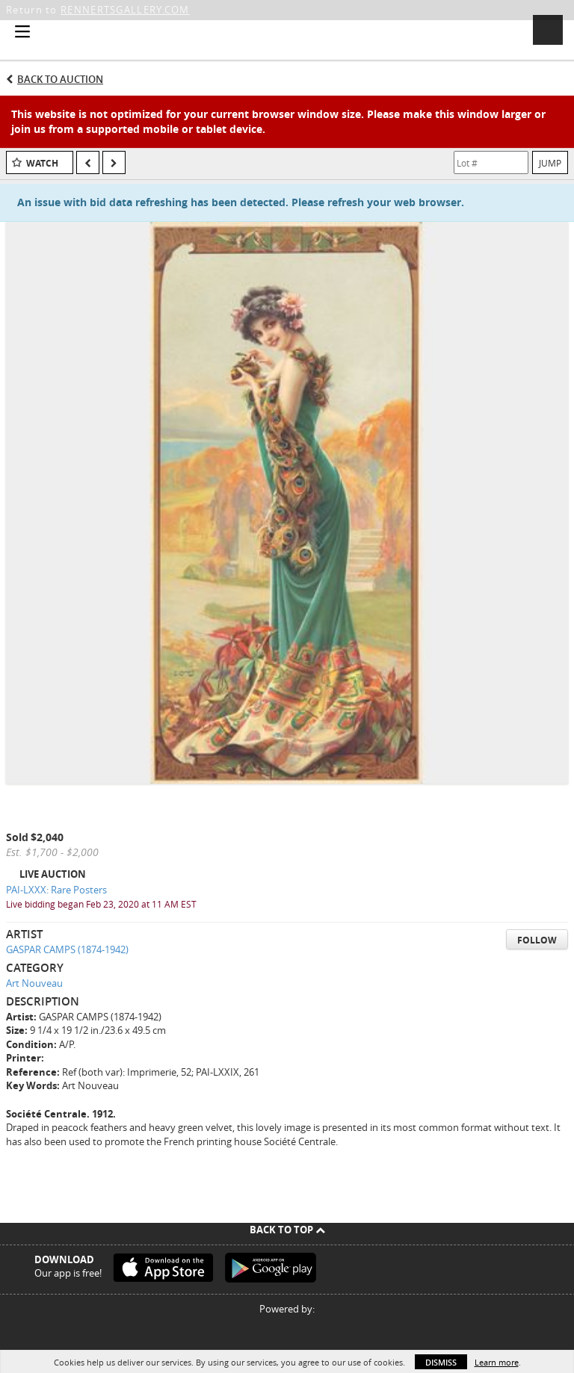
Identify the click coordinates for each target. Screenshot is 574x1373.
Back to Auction (60, 79)
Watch (42, 163)
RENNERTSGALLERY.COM (125, 9)
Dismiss (441, 1362)
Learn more (497, 1362)
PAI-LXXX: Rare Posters (56, 889)
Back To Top (287, 1229)
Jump (550, 163)
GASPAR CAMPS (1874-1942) (67, 949)
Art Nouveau (34, 983)
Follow (537, 940)
